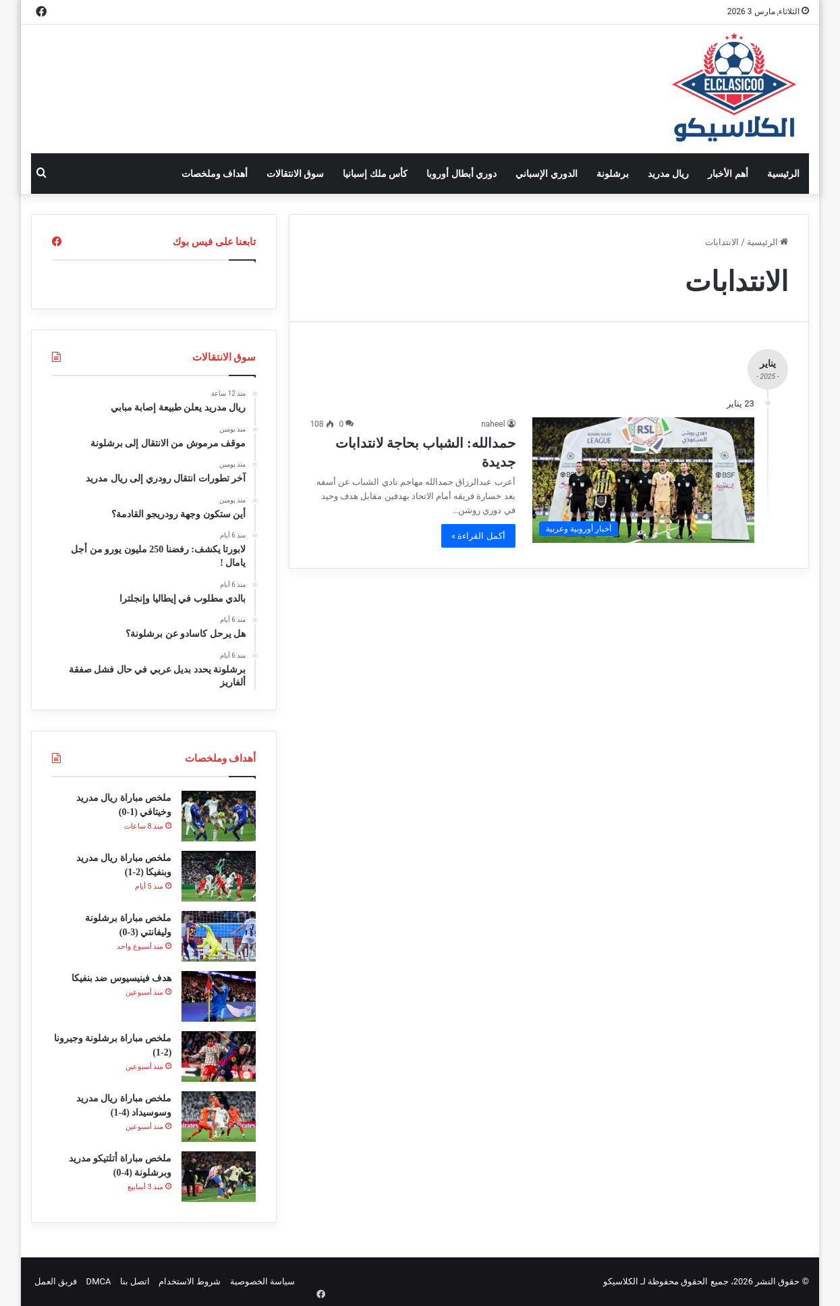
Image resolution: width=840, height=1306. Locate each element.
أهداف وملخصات (214, 173)
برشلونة (612, 173)
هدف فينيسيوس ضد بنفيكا (122, 978)
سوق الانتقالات (295, 173)
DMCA (98, 1281)
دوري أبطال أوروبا (461, 173)
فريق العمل (55, 1281)
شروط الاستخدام (190, 1281)
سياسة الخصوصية (262, 1281)
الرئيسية (783, 173)
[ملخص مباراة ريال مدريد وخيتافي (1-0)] (218, 816)
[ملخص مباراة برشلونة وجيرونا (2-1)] (218, 1056)
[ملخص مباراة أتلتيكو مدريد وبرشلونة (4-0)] (218, 1176)
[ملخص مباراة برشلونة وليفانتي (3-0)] (218, 936)
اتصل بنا (135, 1281)
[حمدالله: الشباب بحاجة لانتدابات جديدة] (643, 480)
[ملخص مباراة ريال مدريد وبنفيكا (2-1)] (218, 876)
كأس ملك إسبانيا (375, 173)
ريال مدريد (668, 173)
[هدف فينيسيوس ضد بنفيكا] (218, 996)
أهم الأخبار (728, 173)
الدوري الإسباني (546, 173)
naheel (493, 424)
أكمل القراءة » (478, 536)
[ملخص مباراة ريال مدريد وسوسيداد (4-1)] (218, 1116)
